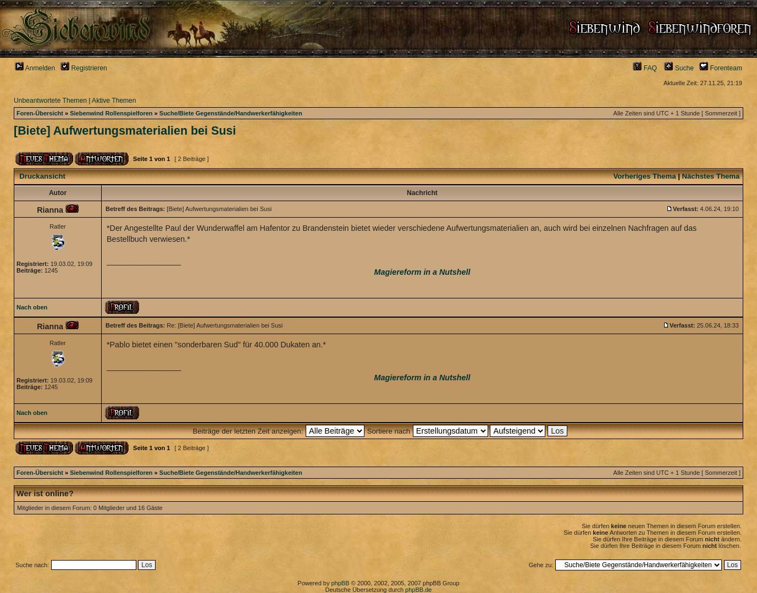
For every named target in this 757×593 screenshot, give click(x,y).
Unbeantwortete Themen (50, 100)
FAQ (645, 68)
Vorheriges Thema (644, 176)
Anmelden (35, 68)
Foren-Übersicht (39, 113)
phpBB (340, 583)
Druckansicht (42, 176)
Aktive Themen (114, 100)
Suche (679, 68)
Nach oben (31, 307)
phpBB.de (418, 589)
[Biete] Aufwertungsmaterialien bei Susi (125, 130)
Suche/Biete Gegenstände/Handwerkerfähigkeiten (230, 113)
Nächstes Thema (711, 176)
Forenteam (720, 68)
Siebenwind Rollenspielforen (111, 113)
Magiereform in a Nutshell (422, 272)
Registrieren (83, 68)
